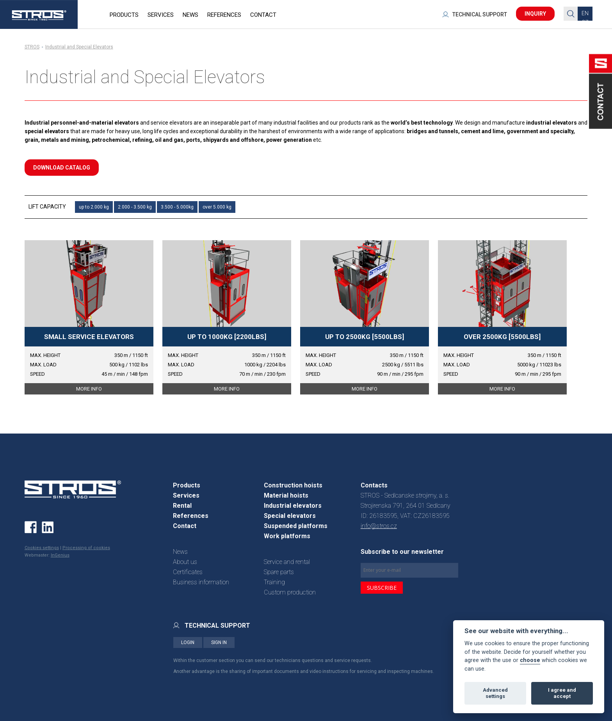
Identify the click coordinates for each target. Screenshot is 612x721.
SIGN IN (219, 642)
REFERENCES (224, 14)
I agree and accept (562, 693)
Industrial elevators (293, 505)
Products (186, 485)
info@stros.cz (379, 526)
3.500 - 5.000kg (177, 207)
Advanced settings (495, 693)
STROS (32, 47)
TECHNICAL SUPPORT (479, 14)
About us (185, 562)
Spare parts (279, 572)
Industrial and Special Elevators (79, 47)
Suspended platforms (295, 526)
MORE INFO (89, 389)
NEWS (190, 14)
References (190, 515)
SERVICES (161, 14)
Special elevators (290, 515)
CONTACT (263, 14)
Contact (184, 526)
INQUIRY (535, 14)
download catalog (61, 167)
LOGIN (187, 642)
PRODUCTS (124, 14)
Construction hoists (293, 485)
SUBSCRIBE (382, 587)
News (180, 551)
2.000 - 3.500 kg (135, 207)
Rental (182, 505)
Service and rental (287, 562)
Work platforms (287, 536)
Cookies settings (42, 547)
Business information (201, 582)
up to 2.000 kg (94, 207)
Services (186, 495)
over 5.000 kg (217, 207)
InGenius (60, 555)
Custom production (290, 592)
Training (274, 582)
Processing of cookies (86, 547)
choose (530, 660)
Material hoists (286, 495)
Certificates (188, 572)
